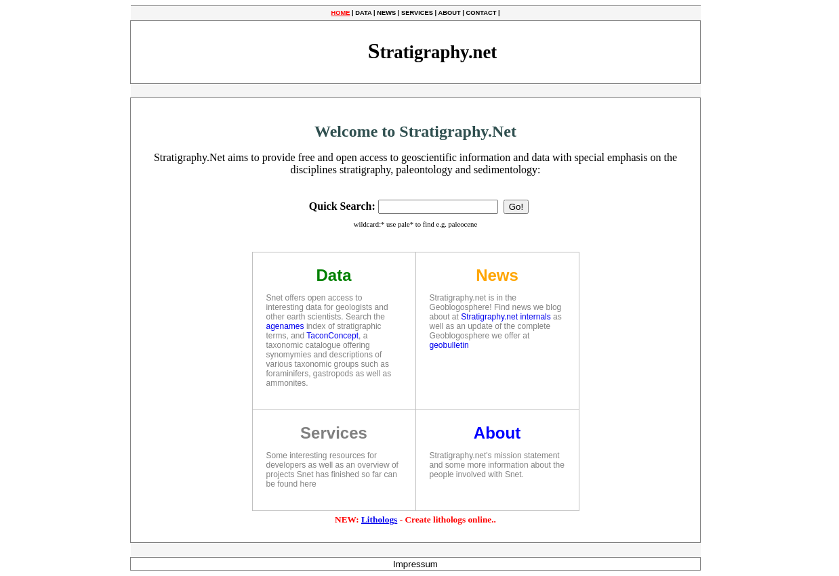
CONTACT (481, 12)
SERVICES (417, 12)
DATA (363, 12)
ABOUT (449, 12)
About (497, 433)
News (497, 275)
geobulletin (449, 345)
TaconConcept (332, 335)
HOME (340, 12)
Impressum (415, 564)
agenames (285, 326)
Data (333, 275)
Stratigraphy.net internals (506, 317)
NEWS (386, 12)
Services (333, 433)
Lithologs (379, 519)
